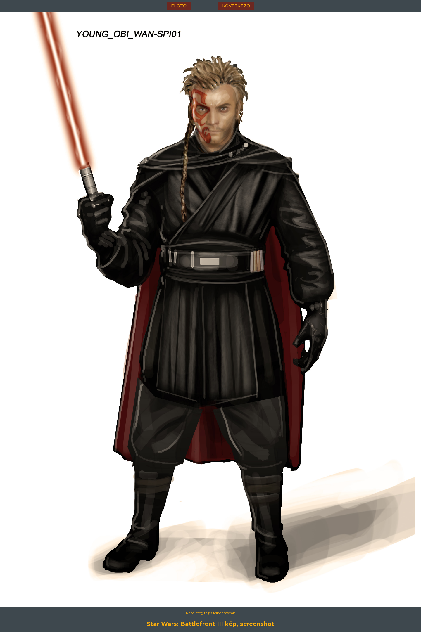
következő (236, 5)
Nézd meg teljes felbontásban (210, 613)
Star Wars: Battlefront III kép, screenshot (210, 623)
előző (179, 5)
